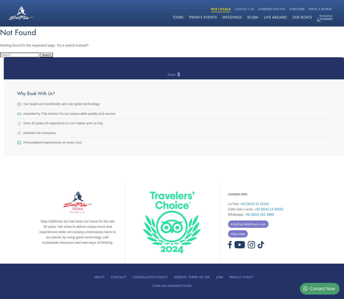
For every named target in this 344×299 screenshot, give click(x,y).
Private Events (203, 17)
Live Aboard (275, 17)
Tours (178, 17)
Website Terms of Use (192, 277)
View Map (238, 234)
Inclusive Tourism (325, 18)
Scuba (252, 17)
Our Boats (302, 17)
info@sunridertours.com (248, 224)
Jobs (219, 277)
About (99, 277)
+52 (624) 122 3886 (259, 214)
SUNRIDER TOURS (180, 286)
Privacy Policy (241, 277)
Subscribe (297, 9)
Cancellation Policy (150, 277)
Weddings (232, 17)
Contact (118, 277)
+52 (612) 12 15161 (254, 204)
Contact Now (322, 288)
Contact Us (244, 9)
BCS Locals (221, 9)
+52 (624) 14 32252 (268, 209)
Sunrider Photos (271, 9)
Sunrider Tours (21, 13)
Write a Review (320, 9)
